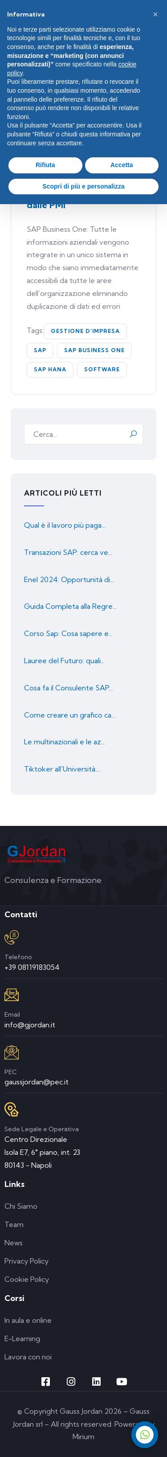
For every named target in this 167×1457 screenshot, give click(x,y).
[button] (155, 14)
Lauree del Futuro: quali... (64, 660)
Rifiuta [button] (45, 164)
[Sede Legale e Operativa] (11, 1109)
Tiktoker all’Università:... (62, 768)
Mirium (83, 1436)
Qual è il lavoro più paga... (65, 525)
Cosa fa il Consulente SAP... (68, 687)
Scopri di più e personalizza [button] (83, 186)
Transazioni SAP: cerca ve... (68, 552)
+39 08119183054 (32, 967)
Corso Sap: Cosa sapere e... (68, 633)
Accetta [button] (121, 164)
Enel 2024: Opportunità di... (69, 579)
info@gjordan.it (29, 1024)
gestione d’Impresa (85, 331)
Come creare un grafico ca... (69, 714)
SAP (40, 350)
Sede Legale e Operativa (41, 1129)
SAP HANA (50, 369)
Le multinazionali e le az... (64, 741)
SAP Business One (94, 350)
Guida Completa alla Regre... (70, 606)
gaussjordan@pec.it (36, 1081)
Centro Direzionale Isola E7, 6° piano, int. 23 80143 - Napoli (42, 1152)
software (102, 369)
